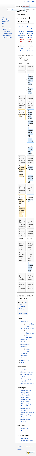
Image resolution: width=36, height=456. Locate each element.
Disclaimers (19, 449)
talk (21, 41)
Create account (27, 1)
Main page (19, 6)
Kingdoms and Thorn (27, 328)
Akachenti (24, 370)
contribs (21, 44)
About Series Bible (28, 446)
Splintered (24, 355)
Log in (33, 1)
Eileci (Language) (26, 374)
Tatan (23, 376)
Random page (5, 21)
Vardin (23, 358)
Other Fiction (25, 360)
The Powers (25, 342)
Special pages (6, 31)
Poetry (23, 362)
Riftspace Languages (27, 383)
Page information (7, 37)
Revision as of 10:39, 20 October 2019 (21, 31)
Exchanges (24, 431)
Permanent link (7, 35)
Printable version (7, 33)
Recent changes (6, 20)
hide (25, 302)
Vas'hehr (23, 381)
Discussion (26, 6)
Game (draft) (25, 438)
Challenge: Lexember (27, 412)
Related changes (7, 30)
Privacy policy (20, 446)
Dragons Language (27, 372)
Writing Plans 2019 (27, 440)
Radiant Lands (25, 344)
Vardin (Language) (26, 379)
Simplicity (24, 353)
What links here (7, 28)
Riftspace (24, 346)
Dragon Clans (25, 321)
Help (3, 23)
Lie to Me (24, 339)
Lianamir (21, 39)
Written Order (25, 428)
